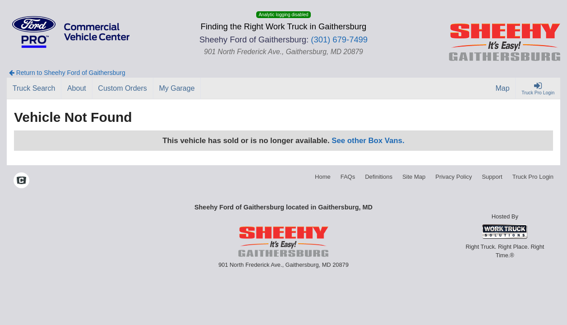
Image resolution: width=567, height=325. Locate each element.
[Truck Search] (34, 88)
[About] (76, 88)
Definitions (378, 176)
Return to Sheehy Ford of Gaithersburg (67, 72)
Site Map (413, 176)
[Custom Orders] (122, 88)
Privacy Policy (453, 176)
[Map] (503, 88)
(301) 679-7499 (339, 39)
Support (492, 176)
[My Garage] (177, 88)
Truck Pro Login (532, 176)
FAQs (348, 176)
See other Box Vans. (368, 140)
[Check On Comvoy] (21, 181)
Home (323, 176)
